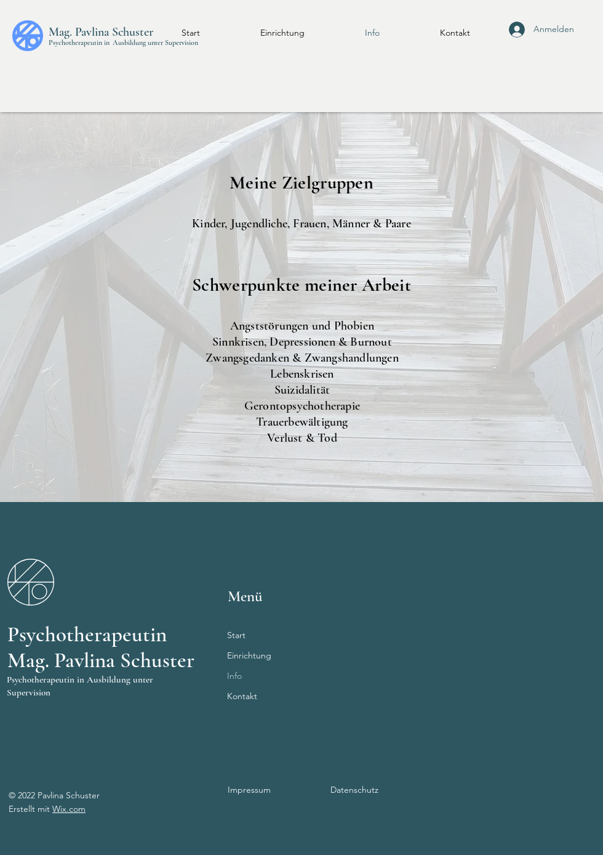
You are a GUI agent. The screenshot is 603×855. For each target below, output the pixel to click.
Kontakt (242, 696)
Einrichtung (249, 655)
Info (234, 675)
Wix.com (69, 808)
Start (236, 635)
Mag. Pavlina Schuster (101, 32)
